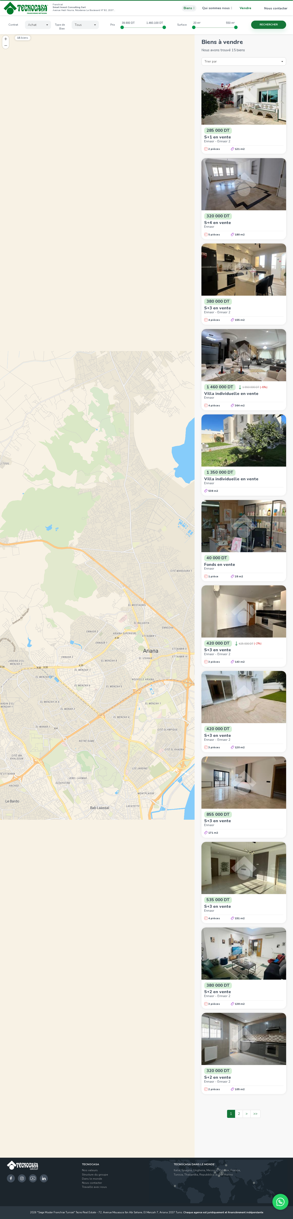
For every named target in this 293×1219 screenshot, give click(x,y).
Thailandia (191, 1174)
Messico (211, 1170)
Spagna (187, 1170)
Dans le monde (92, 1179)
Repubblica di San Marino (216, 1174)
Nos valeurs (90, 1170)
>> (255, 1113)
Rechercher (269, 24)
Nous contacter (273, 8)
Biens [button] (189, 8)
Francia (235, 1170)
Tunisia (178, 1174)
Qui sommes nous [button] (217, 8)
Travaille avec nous (94, 1187)
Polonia (224, 1170)
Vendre (245, 8)
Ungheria (199, 1170)
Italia (177, 1170)
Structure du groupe (95, 1174)
